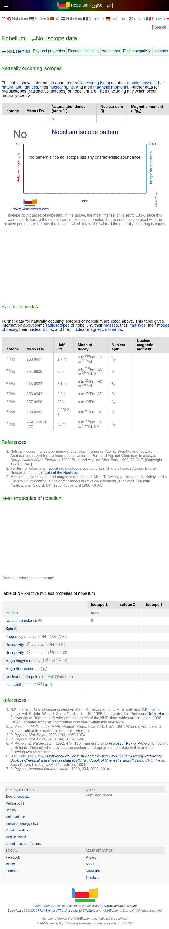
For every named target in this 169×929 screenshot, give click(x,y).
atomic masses (140, 83)
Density (10, 810)
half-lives (137, 325)
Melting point (14, 803)
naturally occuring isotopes (91, 83)
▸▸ (3, 17)
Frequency (14, 637)
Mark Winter (46, 910)
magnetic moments (110, 87)
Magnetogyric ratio (20, 661)
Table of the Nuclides (60, 473)
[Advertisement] (85, 263)
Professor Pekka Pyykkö (129, 743)
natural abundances (20, 87)
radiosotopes (58, 325)
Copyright (93, 871)
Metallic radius (15, 837)
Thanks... (92, 877)
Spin (9, 629)
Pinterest (11, 871)
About (90, 864)
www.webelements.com (119, 906)
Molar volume (15, 817)
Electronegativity (136, 51)
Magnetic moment (20, 669)
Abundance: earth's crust (23, 844)
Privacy (91, 857)
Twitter (10, 864)
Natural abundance (21, 621)
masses (111, 325)
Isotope (11, 613)
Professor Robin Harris (149, 714)
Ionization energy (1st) (21, 824)
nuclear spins (62, 87)
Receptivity (14, 645)
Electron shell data (83, 51)
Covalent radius (16, 830)
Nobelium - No (86, 5)
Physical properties (49, 51)
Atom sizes (111, 51)
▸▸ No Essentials (16, 51)
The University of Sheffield (77, 910)
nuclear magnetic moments (97, 329)
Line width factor (19, 685)
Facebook (12, 857)
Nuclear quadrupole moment (29, 677)
